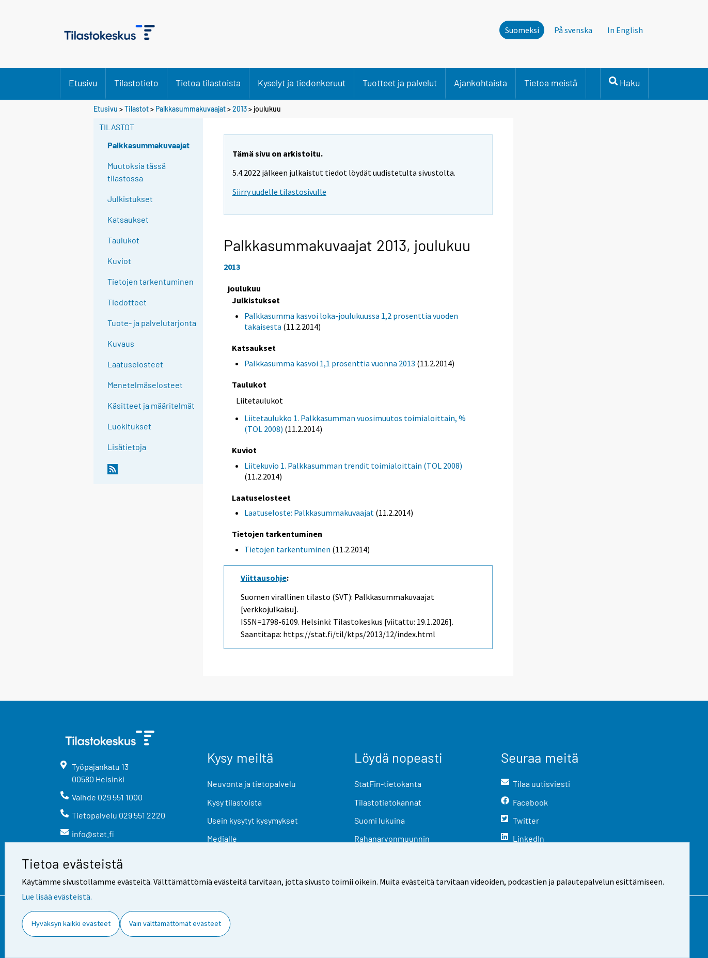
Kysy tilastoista (234, 802)
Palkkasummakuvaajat (190, 108)
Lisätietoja (126, 447)
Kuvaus (120, 343)
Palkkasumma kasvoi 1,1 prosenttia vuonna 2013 (329, 363)
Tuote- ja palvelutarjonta (151, 323)
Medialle (222, 838)
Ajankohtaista (480, 82)
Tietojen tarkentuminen (150, 281)
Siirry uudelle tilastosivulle (279, 192)
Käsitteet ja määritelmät (151, 405)
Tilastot (136, 108)
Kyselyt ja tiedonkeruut (301, 82)
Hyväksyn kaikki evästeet (71, 923)
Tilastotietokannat (387, 802)
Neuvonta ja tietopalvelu (251, 784)
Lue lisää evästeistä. (57, 896)
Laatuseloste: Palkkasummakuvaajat (309, 512)
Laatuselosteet (135, 364)
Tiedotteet (127, 302)
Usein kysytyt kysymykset (252, 820)
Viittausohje (264, 578)
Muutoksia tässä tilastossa (136, 172)
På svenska (573, 30)
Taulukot (123, 240)
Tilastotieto (136, 82)
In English (625, 30)
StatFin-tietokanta (387, 784)
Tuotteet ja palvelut (400, 82)
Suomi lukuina (379, 820)
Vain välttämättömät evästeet (175, 923)
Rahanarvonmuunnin (392, 838)
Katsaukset (128, 219)
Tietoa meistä (550, 82)
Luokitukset (129, 426)
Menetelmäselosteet (145, 385)
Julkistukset (130, 199)
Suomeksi (522, 30)
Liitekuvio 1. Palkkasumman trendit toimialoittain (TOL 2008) (353, 465)
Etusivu (83, 82)
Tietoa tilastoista (208, 82)
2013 (239, 108)
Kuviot (119, 261)
